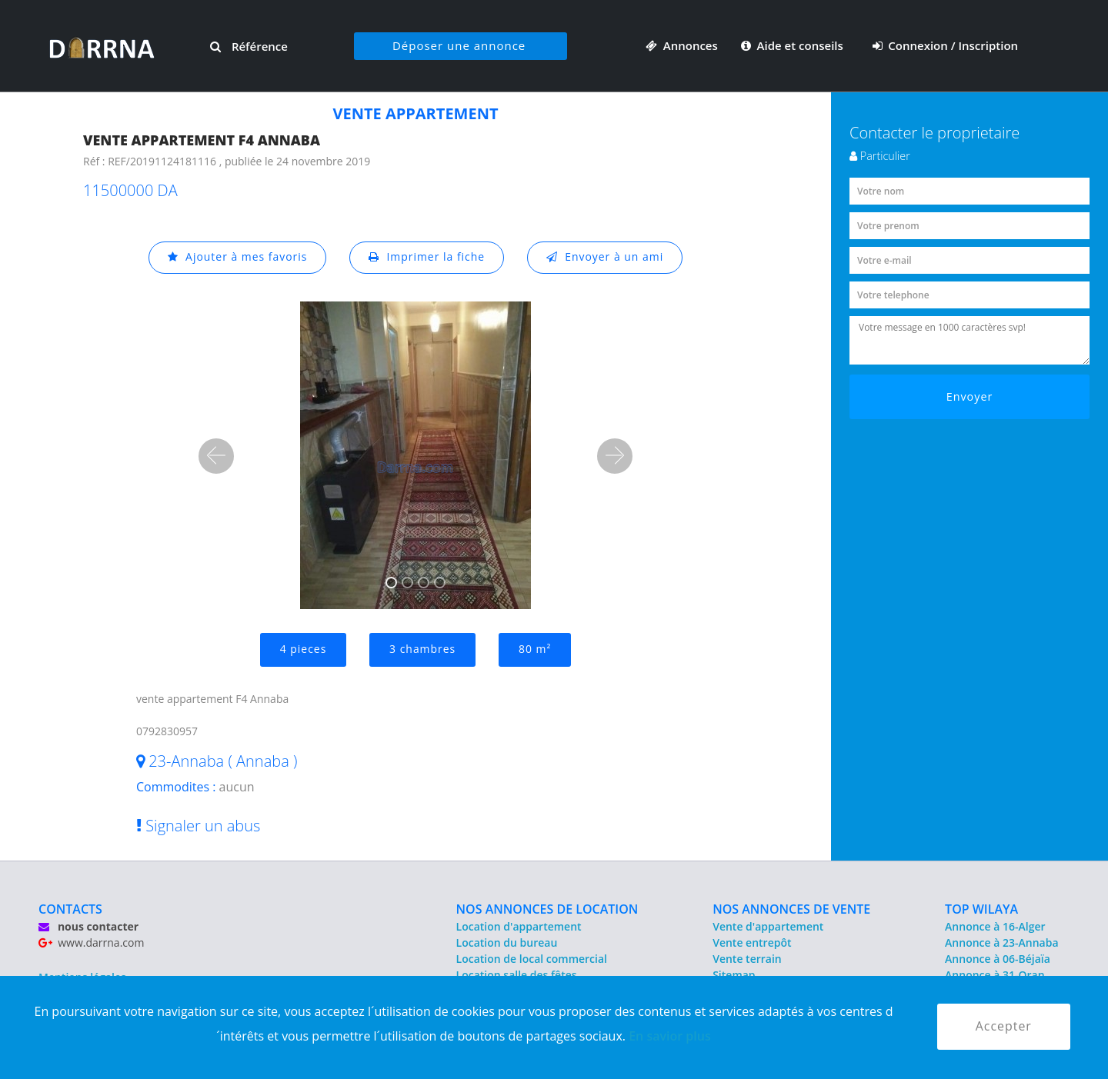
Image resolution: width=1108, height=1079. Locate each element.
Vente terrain (747, 958)
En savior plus (670, 1035)
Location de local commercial (531, 958)
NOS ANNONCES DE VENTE (791, 909)
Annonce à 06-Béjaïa (997, 958)
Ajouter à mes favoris (237, 257)
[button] (216, 456)
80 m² (535, 649)
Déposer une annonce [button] (459, 45)
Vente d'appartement (768, 926)
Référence (249, 46)
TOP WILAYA (981, 909)
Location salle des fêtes (516, 974)
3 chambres (422, 649)
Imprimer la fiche (427, 257)
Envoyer (969, 396)
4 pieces (302, 649)
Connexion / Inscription (946, 45)
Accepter (1004, 1026)
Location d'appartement (519, 926)
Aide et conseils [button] (793, 45)
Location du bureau (507, 942)
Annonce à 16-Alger (995, 926)
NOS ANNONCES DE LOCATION (547, 909)
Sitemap (734, 974)
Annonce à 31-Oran (995, 974)
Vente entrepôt (752, 942)
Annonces (682, 45)
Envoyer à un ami (605, 257)
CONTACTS (70, 909)
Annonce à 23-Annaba (1001, 942)
